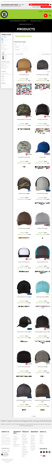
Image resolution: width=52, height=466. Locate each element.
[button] (46, 16)
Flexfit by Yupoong (7, 63)
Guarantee (16, 438)
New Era (4, 64)
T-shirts (24, 446)
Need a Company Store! (39, 4)
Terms (15, 436)
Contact (42, 436)
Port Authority (6, 66)
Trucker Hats (6, 40)
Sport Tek (5, 68)
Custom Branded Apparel (33, 437)
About (41, 435)
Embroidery (5, 73)
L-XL (3, 46)
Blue (5, 58)
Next (34, 416)
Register (47, 11)
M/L (3, 47)
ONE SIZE (5, 45)
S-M (3, 44)
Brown (5, 56)
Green (5, 57)
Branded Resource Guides (33, 448)
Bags (23, 456)
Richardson (5, 67)
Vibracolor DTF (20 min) (8, 74)
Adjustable (5, 49)
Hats (4, 38)
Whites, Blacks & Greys (9, 54)
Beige (5, 55)
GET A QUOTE (46, 7)
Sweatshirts (25, 443)
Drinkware (24, 451)
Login (41, 11)
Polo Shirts (24, 438)
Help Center (16, 446)
